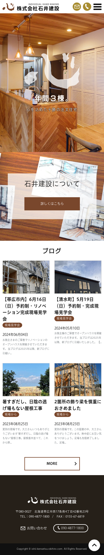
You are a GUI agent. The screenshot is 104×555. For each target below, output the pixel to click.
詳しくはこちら (52, 204)
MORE (62, 464)
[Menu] (97, 7)
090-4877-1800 (71, 528)
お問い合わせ (33, 528)
